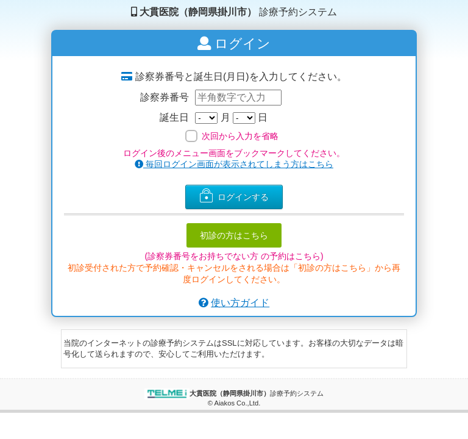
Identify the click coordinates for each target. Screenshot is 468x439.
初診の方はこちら (234, 235)
